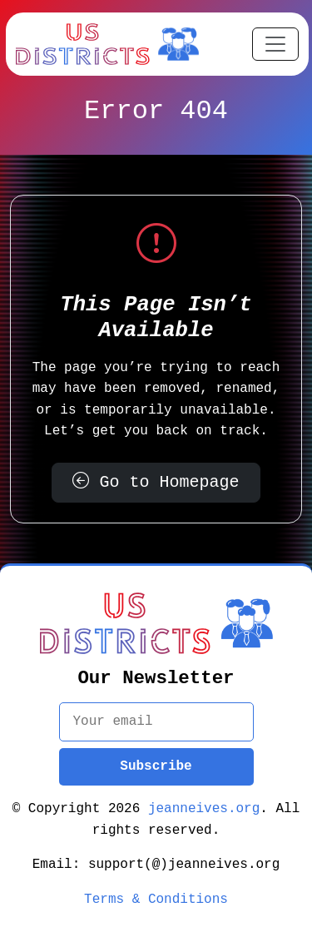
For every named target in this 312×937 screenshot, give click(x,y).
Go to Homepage (156, 482)
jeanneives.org (204, 809)
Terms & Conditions (156, 899)
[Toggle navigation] (275, 44)
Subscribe (155, 766)
